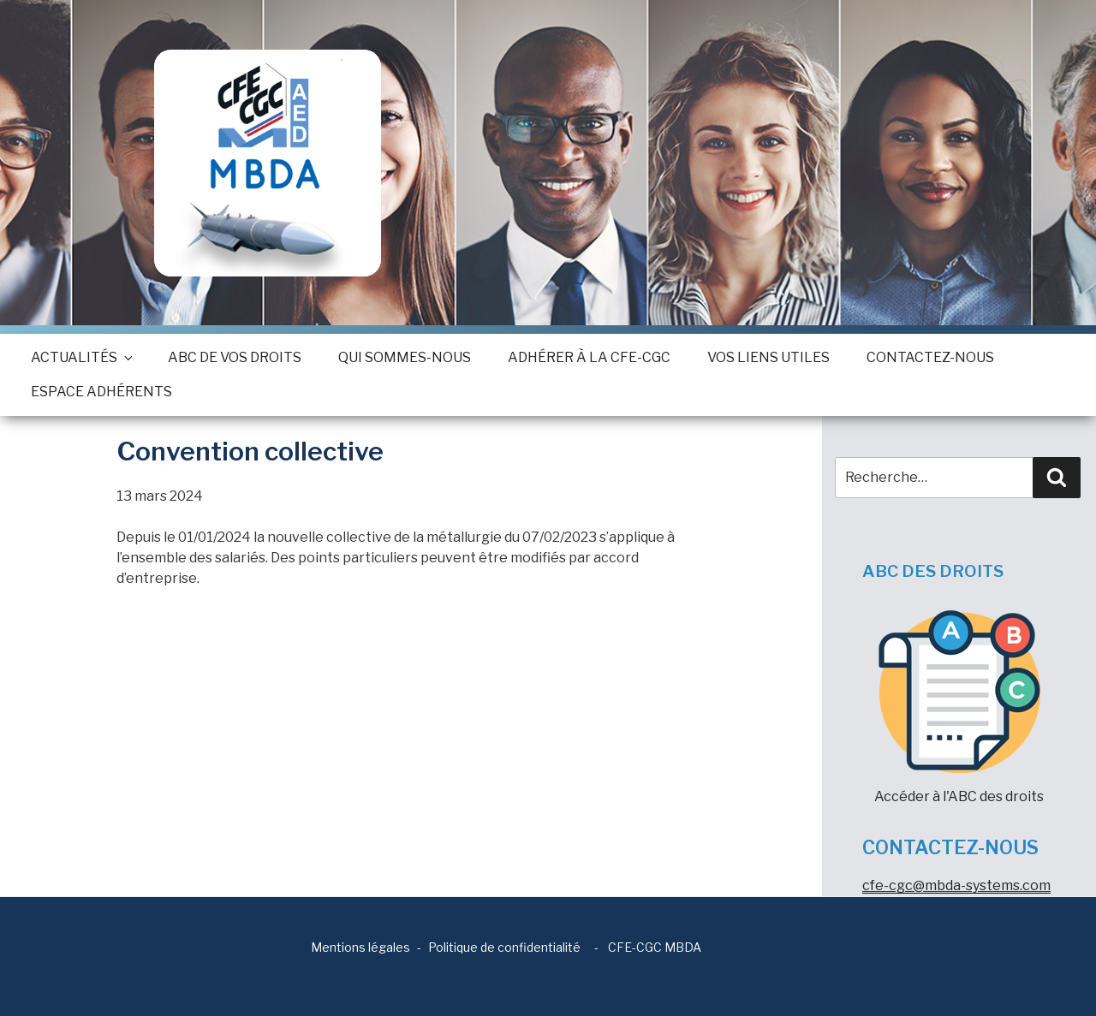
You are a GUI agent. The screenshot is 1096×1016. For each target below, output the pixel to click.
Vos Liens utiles (768, 357)
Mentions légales (360, 947)
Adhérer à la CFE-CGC (589, 357)
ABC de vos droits (234, 357)
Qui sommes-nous (404, 357)
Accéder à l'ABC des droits (959, 707)
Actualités (81, 357)
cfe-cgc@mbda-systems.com (956, 885)
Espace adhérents (101, 391)
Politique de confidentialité (504, 947)
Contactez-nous (930, 357)
